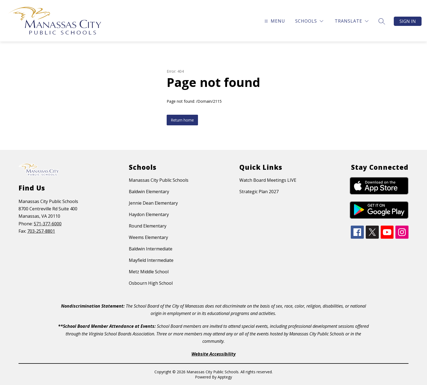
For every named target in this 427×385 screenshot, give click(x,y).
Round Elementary (147, 226)
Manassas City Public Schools (158, 180)
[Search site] (382, 21)
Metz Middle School (149, 272)
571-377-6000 (48, 224)
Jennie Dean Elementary (153, 203)
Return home (182, 120)
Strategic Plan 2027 (259, 192)
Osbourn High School (151, 283)
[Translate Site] (351, 21)
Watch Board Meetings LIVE (267, 180)
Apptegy (225, 377)
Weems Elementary (148, 237)
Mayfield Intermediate (151, 260)
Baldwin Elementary (149, 192)
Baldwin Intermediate (150, 249)
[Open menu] (274, 21)
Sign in (407, 21)
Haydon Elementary (149, 214)
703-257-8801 (41, 231)
